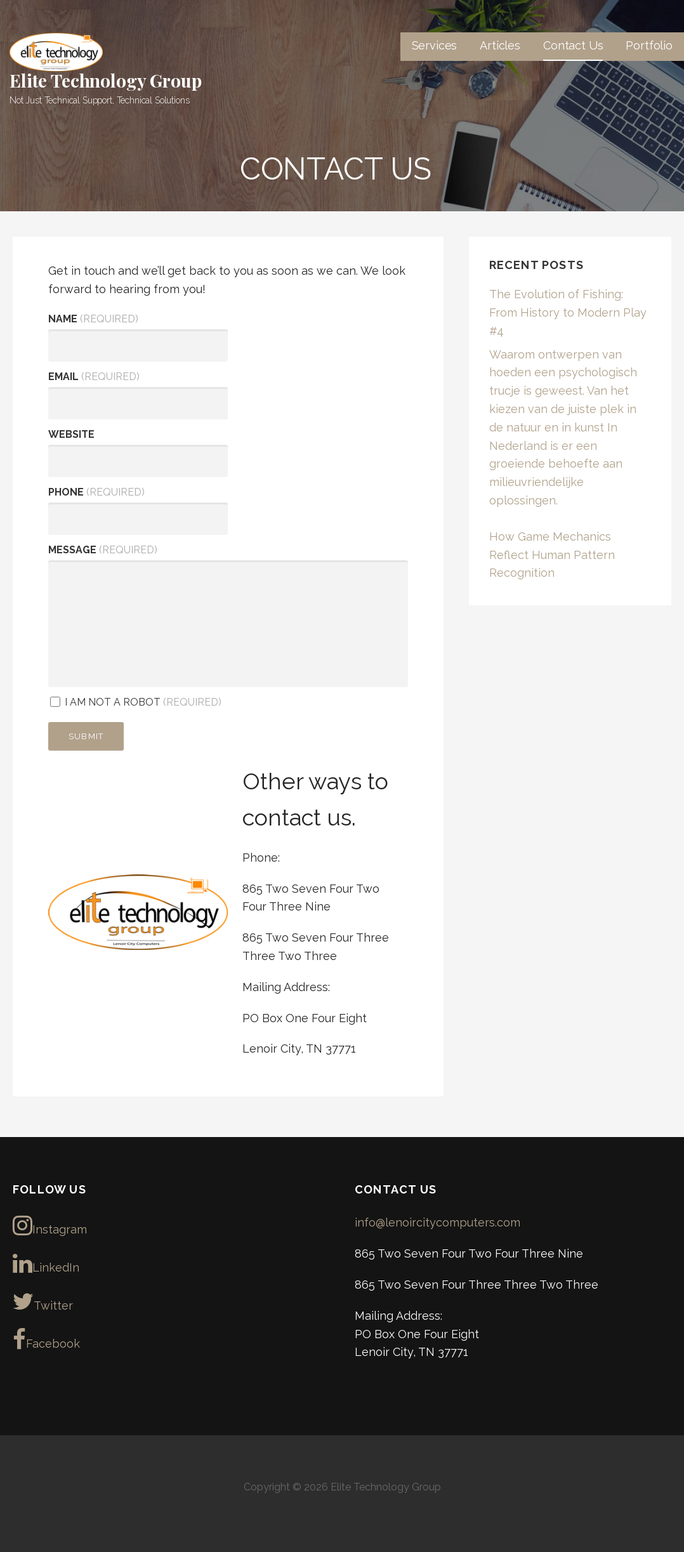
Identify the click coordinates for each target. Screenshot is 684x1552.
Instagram (50, 1225)
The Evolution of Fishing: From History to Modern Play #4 (568, 312)
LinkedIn (46, 1263)
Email (94, 377)
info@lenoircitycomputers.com (437, 1222)
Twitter (43, 1301)
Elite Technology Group (105, 80)
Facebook (46, 1339)
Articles (500, 45)
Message (102, 550)
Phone (96, 492)
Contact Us (573, 45)
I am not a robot (135, 702)
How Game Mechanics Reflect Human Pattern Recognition (552, 555)
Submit (86, 736)
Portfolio (649, 45)
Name (93, 319)
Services (434, 45)
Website (71, 434)
